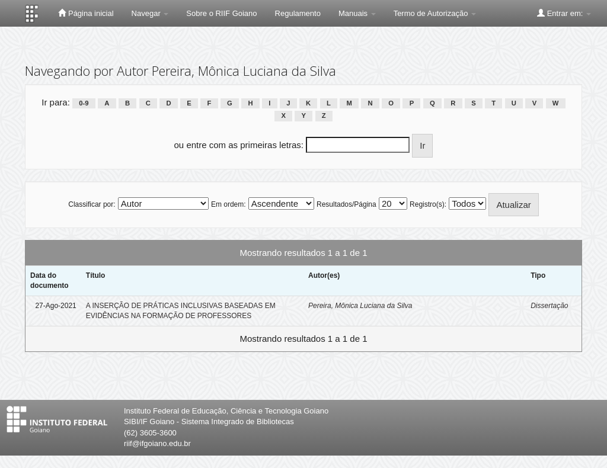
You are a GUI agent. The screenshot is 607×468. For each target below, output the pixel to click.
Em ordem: (228, 204)
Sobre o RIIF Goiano (221, 13)
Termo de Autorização (435, 13)
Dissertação (549, 306)
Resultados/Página (346, 204)
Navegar (150, 13)
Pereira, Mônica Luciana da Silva (360, 306)
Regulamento (298, 13)
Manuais (357, 13)
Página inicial (85, 13)
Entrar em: (564, 13)
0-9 (83, 103)
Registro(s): (428, 204)
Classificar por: (91, 204)
